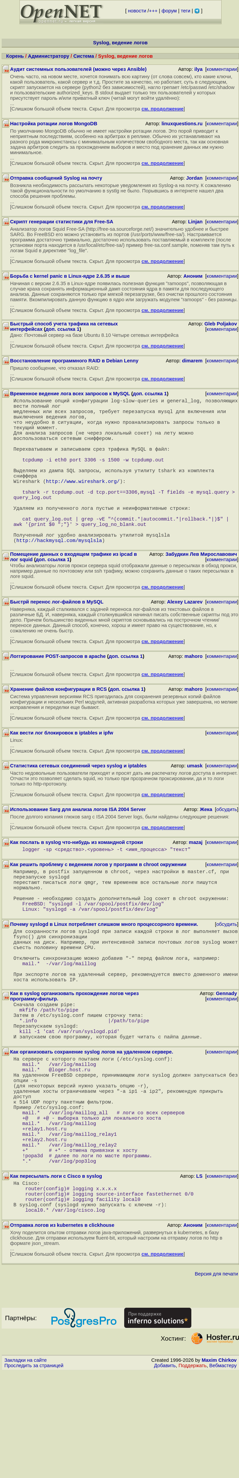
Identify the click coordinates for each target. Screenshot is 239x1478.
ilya (198, 69)
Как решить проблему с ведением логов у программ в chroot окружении (98, 902)
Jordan (194, 178)
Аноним (192, 276)
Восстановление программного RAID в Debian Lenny (74, 360)
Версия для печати (216, 1380)
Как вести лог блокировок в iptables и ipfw (61, 769)
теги (185, 10)
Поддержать (193, 1471)
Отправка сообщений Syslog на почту (56, 178)
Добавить (165, 1471)
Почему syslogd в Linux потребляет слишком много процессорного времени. (104, 972)
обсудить (226, 845)
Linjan (195, 221)
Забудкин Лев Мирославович (201, 590)
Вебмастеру (223, 1471)
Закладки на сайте (25, 1466)
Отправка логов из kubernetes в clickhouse (62, 1331)
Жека (206, 845)
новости (137, 10)
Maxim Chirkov (219, 1466)
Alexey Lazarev (184, 638)
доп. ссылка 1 (63, 329)
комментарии (222, 69)
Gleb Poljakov (220, 323)
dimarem (192, 360)
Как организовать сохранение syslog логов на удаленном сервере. (91, 1123)
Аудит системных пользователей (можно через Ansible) (78, 69)
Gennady (226, 1055)
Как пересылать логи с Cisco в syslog (56, 1274)
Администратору (48, 56)
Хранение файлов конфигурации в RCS (58, 725)
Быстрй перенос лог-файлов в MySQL (56, 638)
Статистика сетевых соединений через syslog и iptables (78, 802)
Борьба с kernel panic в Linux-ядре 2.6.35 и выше (70, 276)
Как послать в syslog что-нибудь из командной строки (76, 878)
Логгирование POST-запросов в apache (58, 692)
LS (199, 1274)
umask (194, 802)
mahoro (194, 692)
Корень (15, 56)
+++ (153, 10)
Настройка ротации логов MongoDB (53, 123)
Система (83, 56)
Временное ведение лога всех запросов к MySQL (70, 393)
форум (169, 10)
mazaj (196, 878)
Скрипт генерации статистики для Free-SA (61, 221)
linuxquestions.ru (181, 123)
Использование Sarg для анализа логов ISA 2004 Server (78, 845)
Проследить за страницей (33, 1471)
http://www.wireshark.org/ (83, 502)
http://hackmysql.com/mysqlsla (59, 576)
